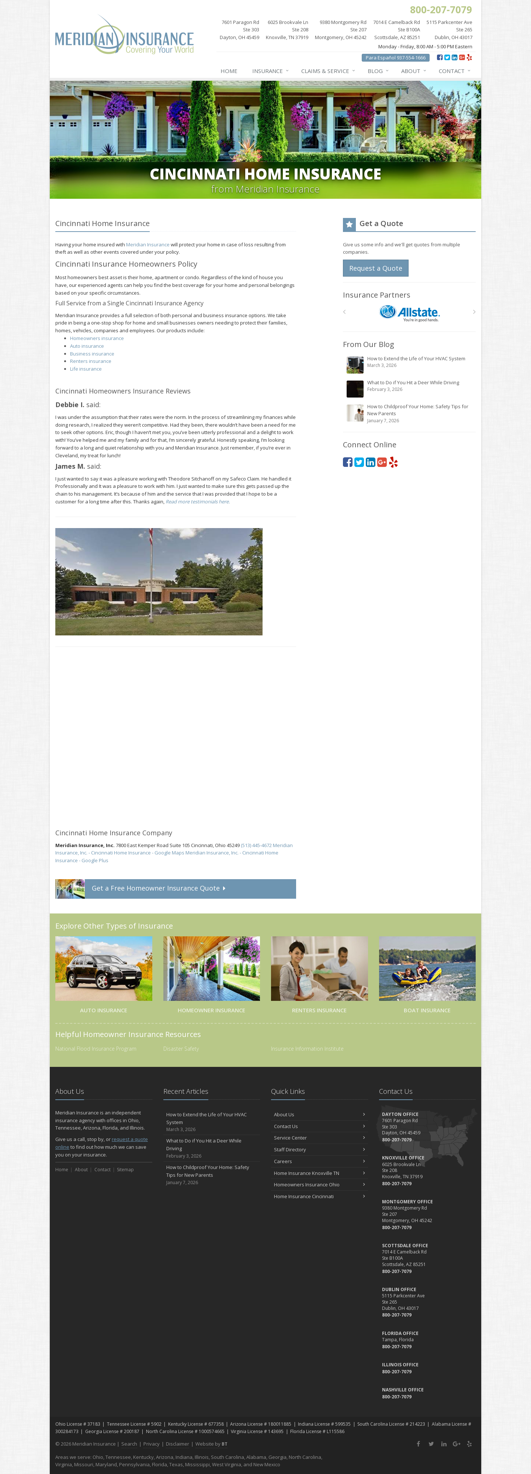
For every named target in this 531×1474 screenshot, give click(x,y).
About (414, 71)
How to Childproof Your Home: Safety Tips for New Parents (410, 413)
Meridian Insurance (148, 244)
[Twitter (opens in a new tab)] (447, 57)
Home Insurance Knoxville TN (319, 1173)
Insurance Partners (376, 295)
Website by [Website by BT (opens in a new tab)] (211, 1443)
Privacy (151, 1443)
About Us (319, 1114)
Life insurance (86, 368)
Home (229, 70)
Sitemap (125, 1169)
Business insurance (92, 353)
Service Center (319, 1137)
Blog (378, 71)
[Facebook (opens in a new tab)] (439, 57)
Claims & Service (328, 71)
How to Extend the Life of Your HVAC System (410, 364)
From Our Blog (368, 344)
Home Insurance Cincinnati (319, 1196)
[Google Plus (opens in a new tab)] (462, 57)
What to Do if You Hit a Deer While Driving (410, 388)
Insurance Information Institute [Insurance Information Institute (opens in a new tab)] (307, 1048)
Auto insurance (87, 346)
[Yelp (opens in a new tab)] (469, 57)
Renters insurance (90, 361)
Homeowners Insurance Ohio (319, 1184)
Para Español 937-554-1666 (396, 57)
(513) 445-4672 (256, 845)
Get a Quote (141, 889)
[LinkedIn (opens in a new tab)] (454, 57)
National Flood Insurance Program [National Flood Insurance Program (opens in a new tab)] (95, 1048)
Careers (319, 1161)
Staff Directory (319, 1149)
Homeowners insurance (97, 338)
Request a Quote (375, 268)
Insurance (270, 71)
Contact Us (319, 1126)
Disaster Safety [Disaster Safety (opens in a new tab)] (181, 1048)
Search (129, 1443)
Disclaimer (177, 1443)
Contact (455, 71)
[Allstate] (409, 314)
